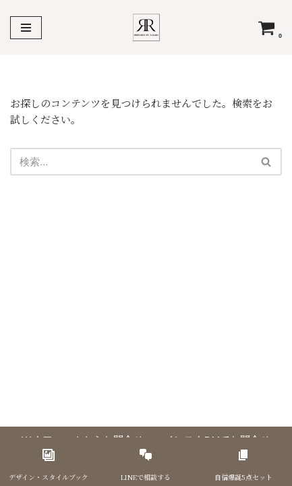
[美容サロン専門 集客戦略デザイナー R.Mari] (146, 27)
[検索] (131, 162)
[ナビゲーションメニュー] (26, 27)
